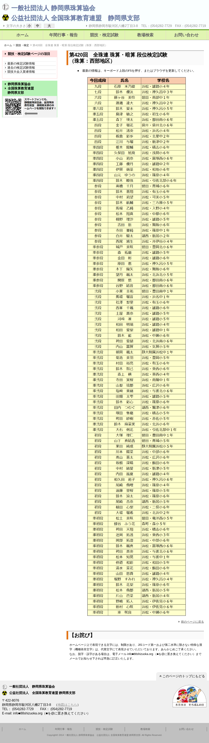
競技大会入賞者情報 (19, 71)
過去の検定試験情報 (19, 67)
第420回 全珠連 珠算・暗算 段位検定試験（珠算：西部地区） (70, 45)
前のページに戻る (190, 621)
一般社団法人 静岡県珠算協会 (48, 8)
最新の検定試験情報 (19, 63)
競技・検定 (22, 45)
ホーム (22, 35)
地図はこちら (67, 704)
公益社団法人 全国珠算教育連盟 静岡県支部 (71, 18)
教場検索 (145, 35)
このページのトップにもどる (181, 676)
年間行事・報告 (63, 35)
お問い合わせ (186, 35)
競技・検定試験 (104, 35)
